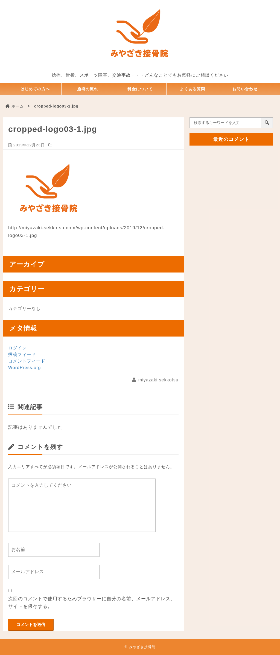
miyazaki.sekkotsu (158, 380)
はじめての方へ (35, 89)
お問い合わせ (245, 89)
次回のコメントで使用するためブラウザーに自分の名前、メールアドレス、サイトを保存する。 (92, 602)
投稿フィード (22, 354)
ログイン (17, 348)
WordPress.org (24, 367)
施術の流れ (87, 89)
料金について (140, 89)
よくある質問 (193, 89)
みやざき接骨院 (142, 647)
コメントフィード (26, 361)
